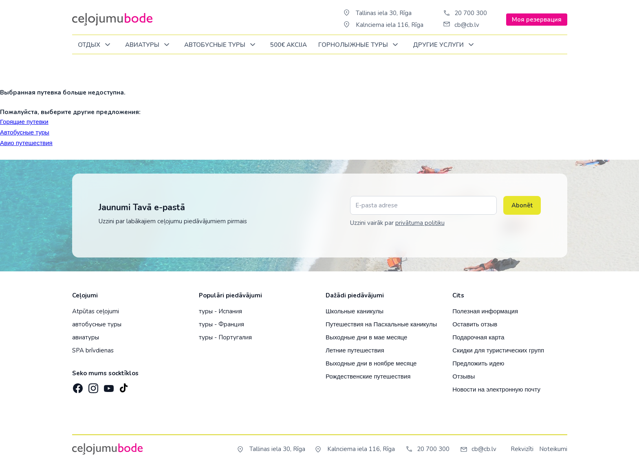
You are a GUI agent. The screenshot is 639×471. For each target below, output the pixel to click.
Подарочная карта (478, 337)
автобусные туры (96, 324)
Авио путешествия (26, 142)
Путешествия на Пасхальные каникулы (381, 324)
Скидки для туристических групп (498, 350)
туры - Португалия (225, 337)
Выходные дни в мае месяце (366, 337)
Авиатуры (148, 45)
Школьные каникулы (354, 311)
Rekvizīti (522, 449)
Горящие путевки (24, 121)
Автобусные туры (221, 45)
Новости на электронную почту (496, 389)
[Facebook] (77, 386)
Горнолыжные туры (359, 45)
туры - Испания (220, 311)
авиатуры (85, 337)
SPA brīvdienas (93, 350)
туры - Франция (221, 324)
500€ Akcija (288, 45)
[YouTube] (108, 385)
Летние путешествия (355, 350)
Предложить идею (478, 363)
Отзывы (463, 376)
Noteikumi (553, 449)
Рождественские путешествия (368, 376)
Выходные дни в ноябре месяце (371, 363)
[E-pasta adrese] (423, 205)
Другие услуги (445, 45)
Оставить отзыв (474, 324)
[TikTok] (123, 386)
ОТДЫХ (95, 45)
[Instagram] (92, 386)
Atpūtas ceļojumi (95, 311)
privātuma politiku (420, 223)
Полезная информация (485, 311)
